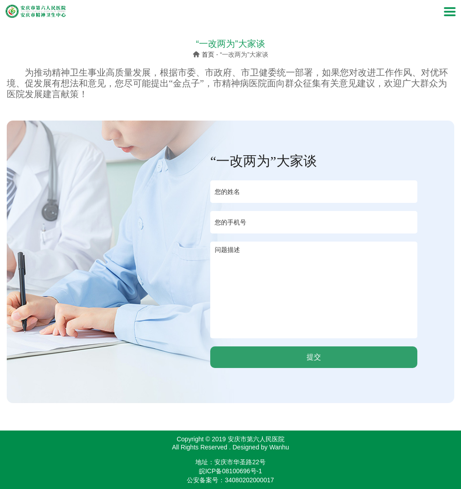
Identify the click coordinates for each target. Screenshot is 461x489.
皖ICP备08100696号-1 (230, 471)
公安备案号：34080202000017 (230, 480)
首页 (208, 54)
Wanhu (279, 447)
